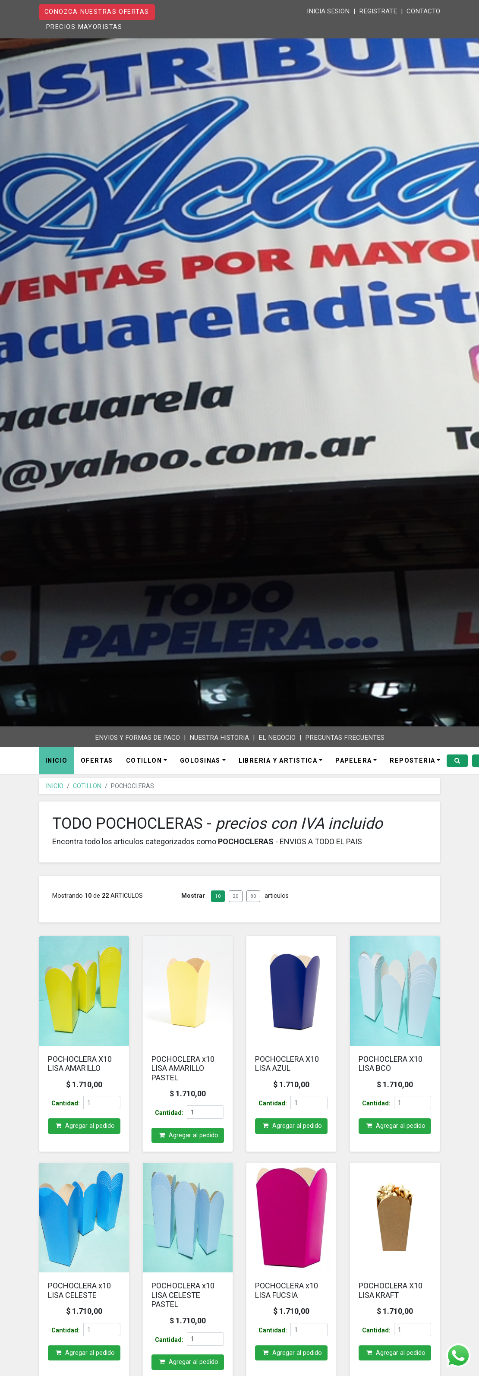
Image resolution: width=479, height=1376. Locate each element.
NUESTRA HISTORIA (219, 738)
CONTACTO (423, 11)
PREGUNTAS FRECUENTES (344, 738)
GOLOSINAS (200, 764)
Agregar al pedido (84, 1134)
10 (218, 904)
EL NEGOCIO (277, 738)
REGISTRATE (378, 11)
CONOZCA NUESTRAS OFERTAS (96, 12)
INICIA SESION (328, 11)
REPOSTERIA (412, 764)
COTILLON (144, 764)
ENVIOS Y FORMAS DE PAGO (137, 738)
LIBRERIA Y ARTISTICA (278, 764)
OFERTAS (97, 764)
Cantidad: (65, 1111)
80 (253, 904)
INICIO (56, 764)
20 (236, 904)
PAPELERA (353, 764)
